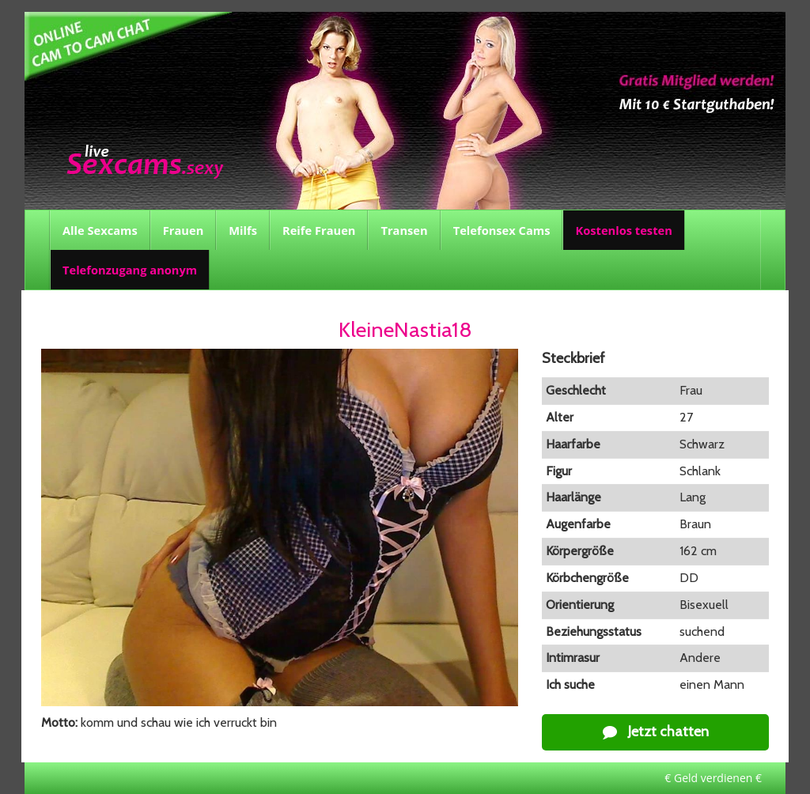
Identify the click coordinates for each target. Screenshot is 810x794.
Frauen (183, 230)
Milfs (243, 230)
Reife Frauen (318, 230)
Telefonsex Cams (502, 230)
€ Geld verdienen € (713, 777)
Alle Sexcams (100, 230)
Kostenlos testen (623, 230)
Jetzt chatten (656, 731)
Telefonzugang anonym (129, 270)
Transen (403, 230)
